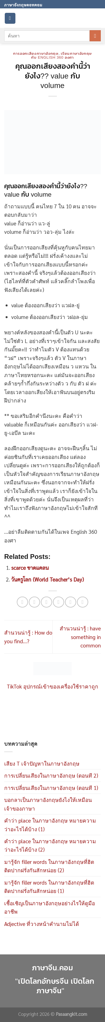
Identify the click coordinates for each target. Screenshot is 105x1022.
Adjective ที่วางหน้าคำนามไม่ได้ (41, 923)
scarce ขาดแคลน (30, 567)
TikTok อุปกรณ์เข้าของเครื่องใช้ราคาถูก (52, 686)
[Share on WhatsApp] (22, 602)
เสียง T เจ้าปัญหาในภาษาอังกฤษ (42, 763)
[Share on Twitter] (46, 602)
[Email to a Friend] (58, 602)
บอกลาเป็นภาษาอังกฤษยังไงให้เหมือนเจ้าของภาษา (48, 803)
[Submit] (95, 35)
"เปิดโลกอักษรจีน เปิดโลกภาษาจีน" (54, 986)
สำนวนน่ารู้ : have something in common (80, 637)
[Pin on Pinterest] (70, 602)
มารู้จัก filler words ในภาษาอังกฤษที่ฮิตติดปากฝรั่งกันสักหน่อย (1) (49, 886)
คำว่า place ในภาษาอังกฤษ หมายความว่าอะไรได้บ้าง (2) (50, 845)
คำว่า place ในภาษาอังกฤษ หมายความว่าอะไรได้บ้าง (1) (50, 824)
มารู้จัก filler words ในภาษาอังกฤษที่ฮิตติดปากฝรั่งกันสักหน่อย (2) (49, 865)
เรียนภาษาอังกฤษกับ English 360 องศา (61, 55)
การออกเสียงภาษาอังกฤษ (36, 53)
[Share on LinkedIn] (82, 602)
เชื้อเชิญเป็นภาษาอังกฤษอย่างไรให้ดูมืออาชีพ (49, 907)
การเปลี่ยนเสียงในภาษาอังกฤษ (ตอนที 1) (51, 787)
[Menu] (10, 18)
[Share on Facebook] (34, 602)
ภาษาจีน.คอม (52, 968)
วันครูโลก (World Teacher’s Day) (47, 579)
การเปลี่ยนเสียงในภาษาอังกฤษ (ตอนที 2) (51, 775)
